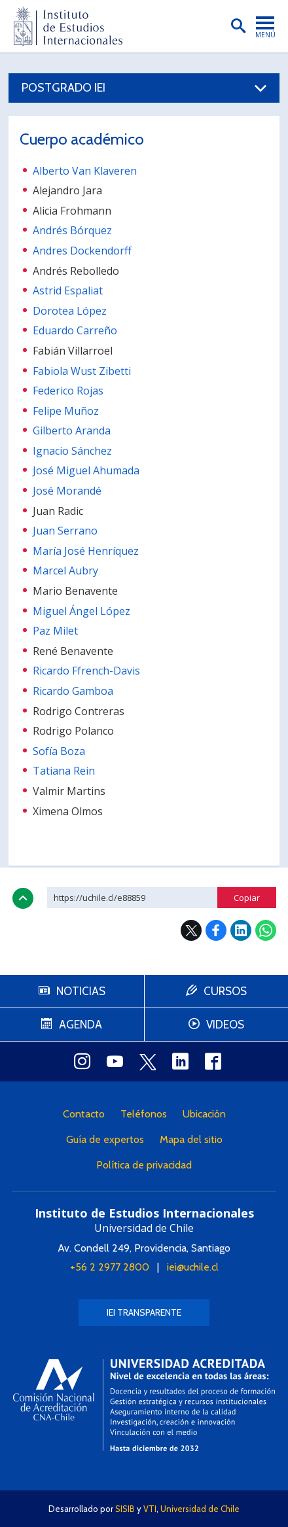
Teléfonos (143, 1114)
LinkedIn (241, 930)
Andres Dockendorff (82, 250)
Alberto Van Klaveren (85, 171)
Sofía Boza (59, 751)
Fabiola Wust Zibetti (82, 371)
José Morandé (67, 490)
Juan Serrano (65, 530)
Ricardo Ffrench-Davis (86, 670)
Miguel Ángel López (81, 611)
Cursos (225, 991)
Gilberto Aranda (72, 430)
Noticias (80, 991)
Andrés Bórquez (72, 230)
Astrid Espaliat (68, 290)
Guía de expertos (105, 1139)
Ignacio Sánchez (72, 451)
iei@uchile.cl (193, 1267)
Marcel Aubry (65, 570)
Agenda (80, 1024)
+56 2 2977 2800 (109, 1267)
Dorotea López (70, 311)
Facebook (216, 930)
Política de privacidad (144, 1165)
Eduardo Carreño (75, 330)
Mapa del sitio (191, 1139)
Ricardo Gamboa (73, 691)
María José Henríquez (86, 551)
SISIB (125, 1508)
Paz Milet (55, 630)
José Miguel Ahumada (86, 470)
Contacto (84, 1114)
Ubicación (204, 1114)
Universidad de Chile (200, 1508)
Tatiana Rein (64, 771)
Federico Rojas (68, 390)
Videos (225, 1024)
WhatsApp (265, 930)
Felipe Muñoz (66, 411)
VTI (149, 1508)
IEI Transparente (144, 1312)
